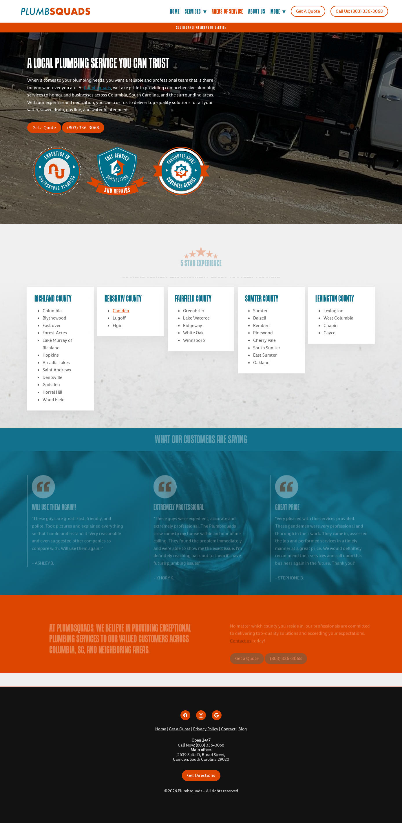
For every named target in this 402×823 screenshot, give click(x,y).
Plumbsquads (97, 88)
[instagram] (201, 715)
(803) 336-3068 (83, 128)
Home (175, 11)
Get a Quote (44, 128)
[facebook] (185, 715)
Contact (228, 729)
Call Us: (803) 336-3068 (359, 11)
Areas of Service (227, 11)
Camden (121, 311)
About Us (256, 11)
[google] (217, 715)
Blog (242, 729)
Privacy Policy (205, 729)
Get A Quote (308, 11)
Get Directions (201, 775)
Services (196, 11)
